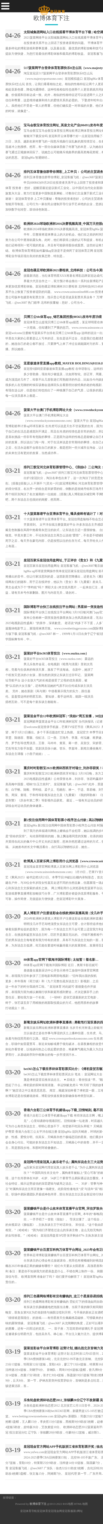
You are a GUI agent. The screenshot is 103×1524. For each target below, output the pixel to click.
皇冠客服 (67, 1511)
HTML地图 (81, 1503)
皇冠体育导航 (28, 1511)
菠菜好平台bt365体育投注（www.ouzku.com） (56, 653)
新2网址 (78, 1511)
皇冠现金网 (55, 1511)
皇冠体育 (42, 1511)
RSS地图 (68, 1503)
